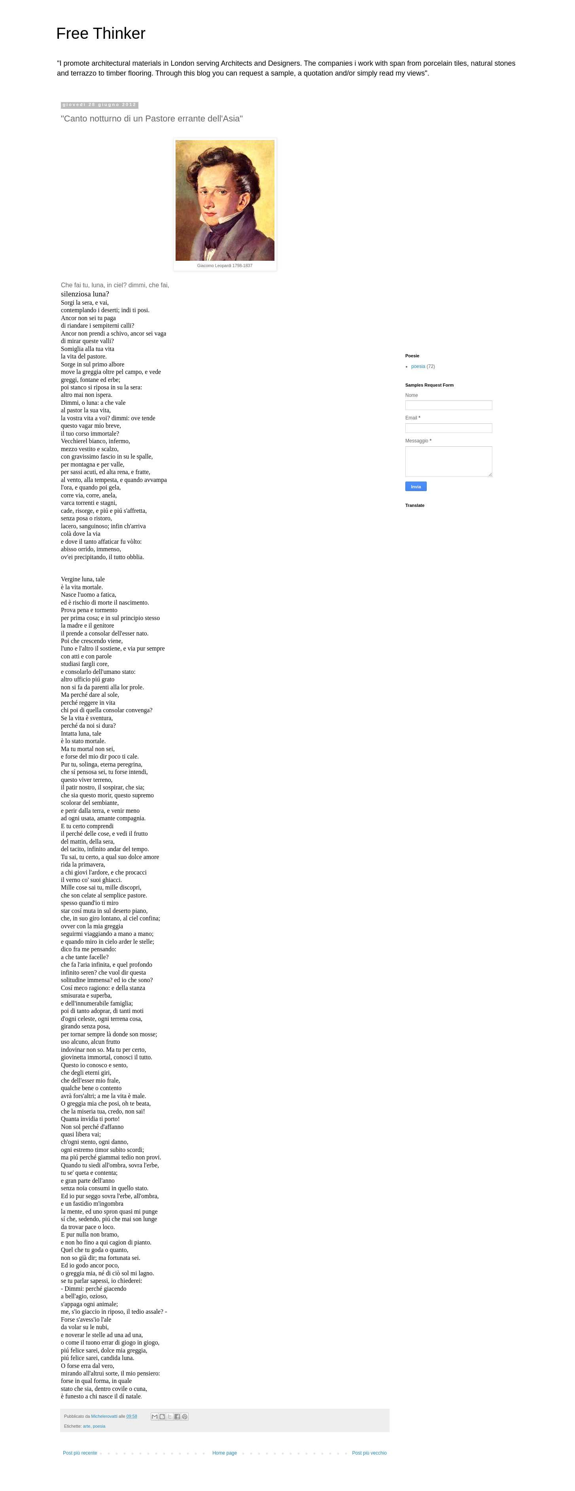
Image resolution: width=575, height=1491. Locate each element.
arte (87, 1426)
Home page (224, 1453)
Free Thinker (101, 33)
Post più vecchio (369, 1453)
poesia (99, 1426)
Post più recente (80, 1453)
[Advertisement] (437, 221)
